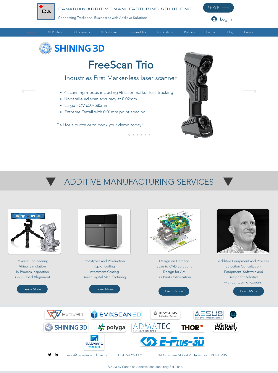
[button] (55, 32)
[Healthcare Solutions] (149, 134)
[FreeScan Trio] (129, 135)
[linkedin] (56, 354)
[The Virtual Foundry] (137, 134)
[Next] (249, 91)
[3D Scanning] (145, 134)
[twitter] (50, 354)
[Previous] (28, 91)
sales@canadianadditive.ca (86, 355)
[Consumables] (141, 134)
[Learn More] (32, 289)
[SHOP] (218, 8)
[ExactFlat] (133, 134)
